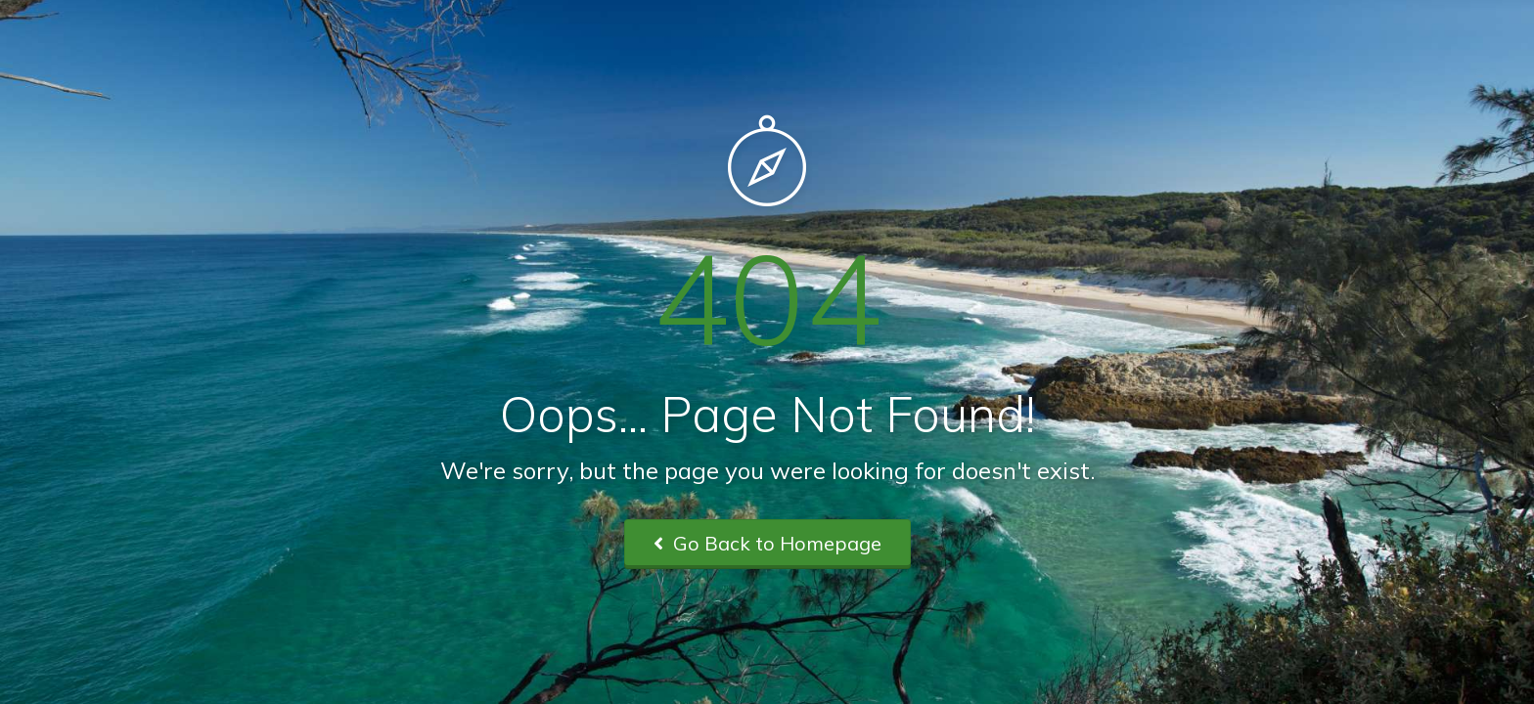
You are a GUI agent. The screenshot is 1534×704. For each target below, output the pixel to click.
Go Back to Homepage (767, 543)
